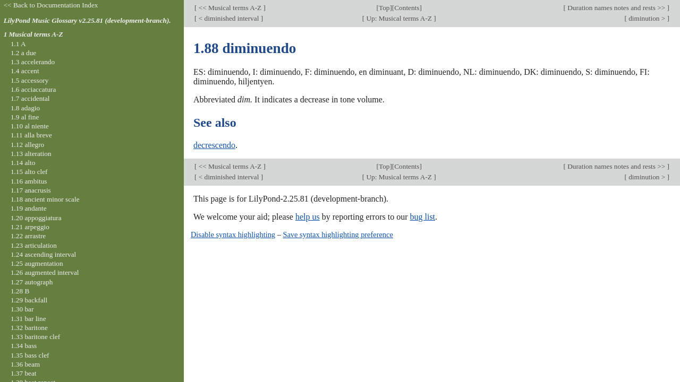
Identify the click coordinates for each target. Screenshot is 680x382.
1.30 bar (22, 309)
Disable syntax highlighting (233, 234)
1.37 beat (24, 373)
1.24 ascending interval (43, 254)
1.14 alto (23, 163)
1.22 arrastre (28, 236)
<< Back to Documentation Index (51, 5)
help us (307, 216)
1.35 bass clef (30, 355)
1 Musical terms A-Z (33, 34)
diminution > (647, 18)
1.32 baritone (29, 328)
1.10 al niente (30, 126)
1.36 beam (25, 364)
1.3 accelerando (33, 62)
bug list (422, 216)
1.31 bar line (28, 319)
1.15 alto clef (29, 172)
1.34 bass (24, 346)
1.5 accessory (29, 80)
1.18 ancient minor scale (45, 199)
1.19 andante (29, 208)
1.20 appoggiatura (36, 218)
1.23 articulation (34, 245)
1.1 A (18, 44)
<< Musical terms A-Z (230, 8)
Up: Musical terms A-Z (399, 18)
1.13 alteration (31, 154)
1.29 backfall (29, 300)
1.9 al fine (25, 117)
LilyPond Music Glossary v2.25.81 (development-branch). (87, 20)
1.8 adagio (25, 108)
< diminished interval (228, 18)
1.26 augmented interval (45, 272)
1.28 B (20, 291)
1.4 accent (25, 71)
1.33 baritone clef (35, 337)
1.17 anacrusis (31, 190)
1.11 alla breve (31, 135)
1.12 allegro (27, 145)
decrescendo (214, 145)
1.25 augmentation (37, 263)
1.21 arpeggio (30, 227)
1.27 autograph (32, 282)
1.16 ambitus (29, 181)
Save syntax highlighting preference (338, 234)
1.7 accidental (30, 98)
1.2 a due (23, 53)
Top (384, 8)
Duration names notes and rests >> (616, 8)
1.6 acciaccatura (33, 89)
